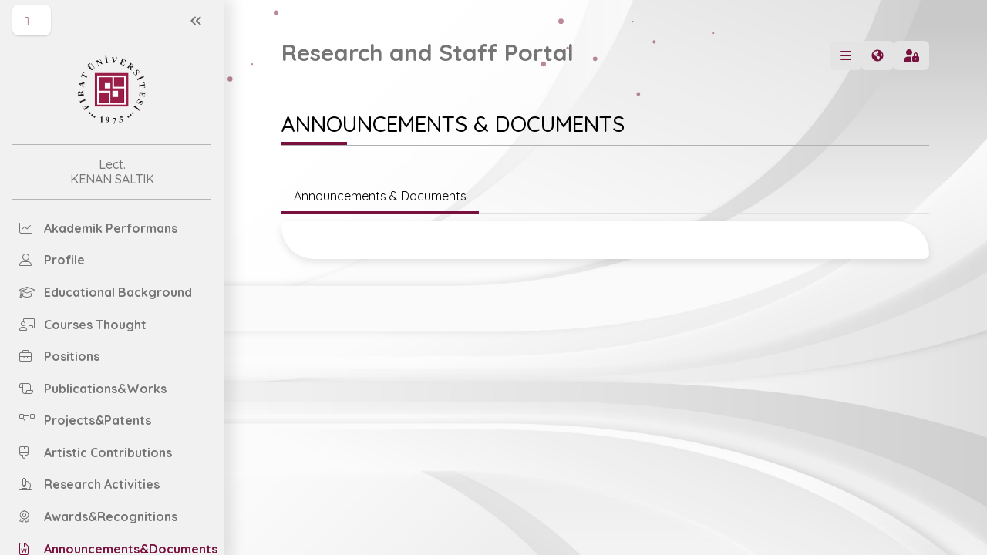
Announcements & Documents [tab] (380, 196)
